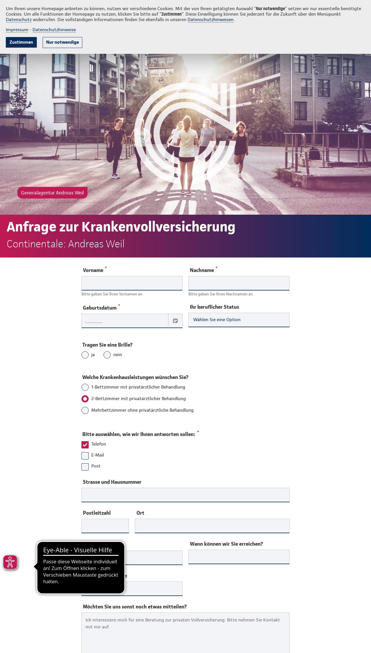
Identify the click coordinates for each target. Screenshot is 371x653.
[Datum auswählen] (175, 321)
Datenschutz (19, 19)
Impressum (17, 29)
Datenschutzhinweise (54, 29)
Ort (140, 513)
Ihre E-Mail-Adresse (105, 576)
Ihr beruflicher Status (214, 307)
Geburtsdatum (101, 307)
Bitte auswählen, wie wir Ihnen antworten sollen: (140, 432)
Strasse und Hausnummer (112, 482)
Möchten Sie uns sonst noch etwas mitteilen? (135, 607)
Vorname (95, 269)
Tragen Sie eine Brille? (107, 345)
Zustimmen (21, 42)
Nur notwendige (62, 42)
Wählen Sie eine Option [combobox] (217, 319)
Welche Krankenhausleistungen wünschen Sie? (135, 377)
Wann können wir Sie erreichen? (226, 544)
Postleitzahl (97, 513)
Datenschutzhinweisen (211, 19)
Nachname (203, 269)
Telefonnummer (102, 544)
